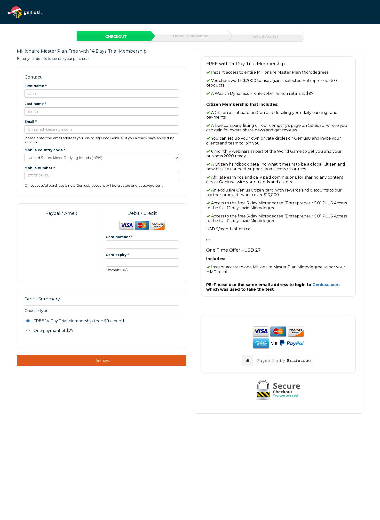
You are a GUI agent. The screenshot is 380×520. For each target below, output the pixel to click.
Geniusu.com (326, 284)
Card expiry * (117, 255)
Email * (30, 122)
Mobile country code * (44, 150)
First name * (35, 86)
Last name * (35, 104)
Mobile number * (39, 168)
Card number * (119, 237)
